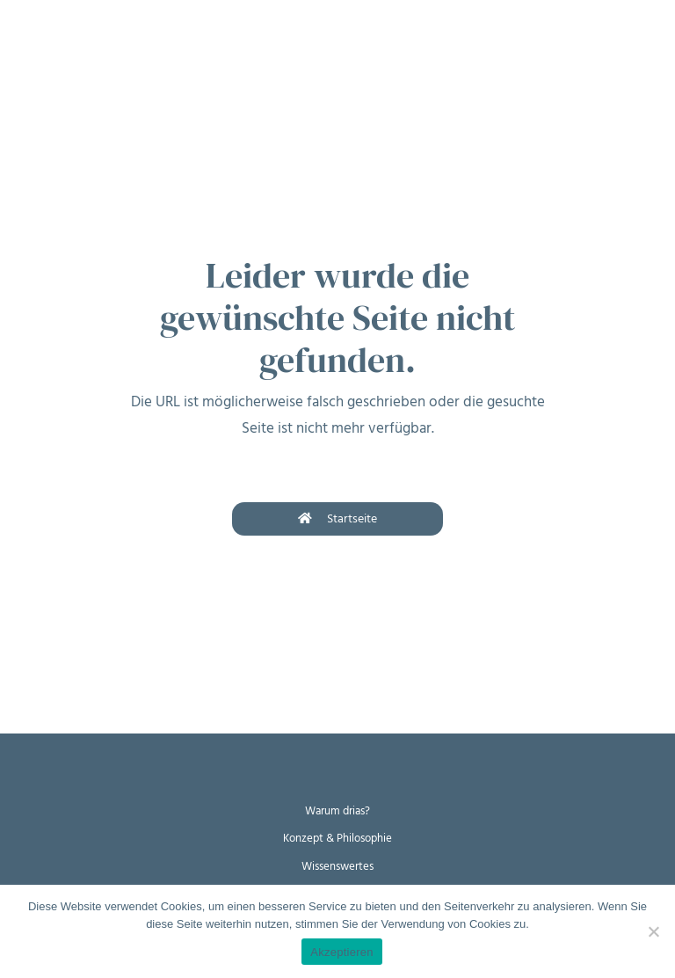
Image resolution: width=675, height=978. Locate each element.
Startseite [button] (337, 518)
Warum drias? (337, 811)
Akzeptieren (341, 952)
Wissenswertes (337, 866)
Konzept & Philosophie (337, 838)
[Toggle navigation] (26, 25)
